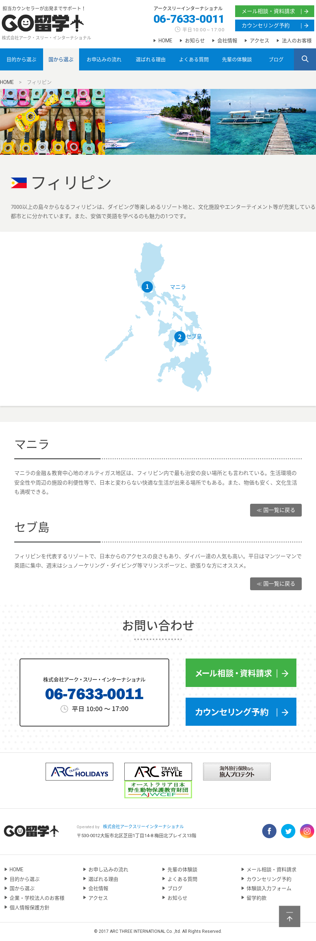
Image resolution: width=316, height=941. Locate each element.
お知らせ (195, 40)
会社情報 (227, 40)
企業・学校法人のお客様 (37, 898)
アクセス (259, 40)
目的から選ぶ (21, 59)
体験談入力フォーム (269, 888)
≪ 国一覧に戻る (276, 510)
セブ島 (194, 336)
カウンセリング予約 (266, 25)
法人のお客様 (297, 40)
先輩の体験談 (237, 59)
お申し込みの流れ (108, 869)
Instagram (307, 831)
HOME (165, 40)
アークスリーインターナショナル (188, 8)
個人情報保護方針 (30, 907)
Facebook (269, 831)
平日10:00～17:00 (203, 29)
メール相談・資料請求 (268, 11)
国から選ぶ (60, 59)
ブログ (276, 59)
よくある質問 (194, 59)
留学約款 (256, 898)
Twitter (288, 831)
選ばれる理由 (151, 59)
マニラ (178, 287)
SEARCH (305, 60)
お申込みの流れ (104, 59)
